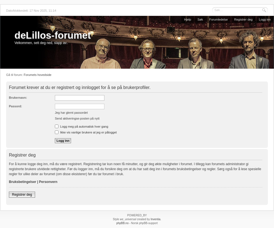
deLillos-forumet (52, 35)
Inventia (155, 219)
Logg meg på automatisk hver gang (81, 126)
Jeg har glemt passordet (71, 112)
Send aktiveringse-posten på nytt (77, 118)
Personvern (48, 182)
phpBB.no (122, 223)
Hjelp (187, 19)
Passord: (15, 106)
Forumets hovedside (38, 74)
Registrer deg (243, 19)
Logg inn (265, 19)
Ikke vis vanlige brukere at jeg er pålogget (86, 132)
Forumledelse (218, 19)
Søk (200, 19)
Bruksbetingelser (22, 182)
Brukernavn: (18, 97)
